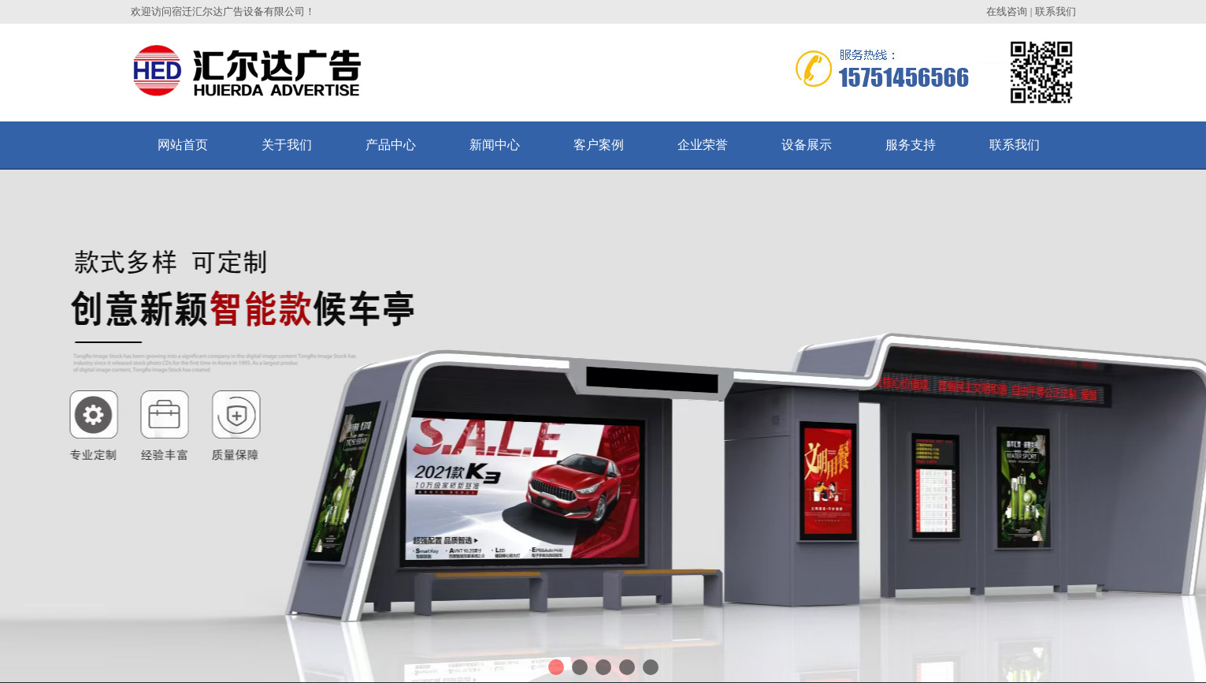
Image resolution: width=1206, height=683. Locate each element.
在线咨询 (1006, 11)
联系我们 (1055, 11)
